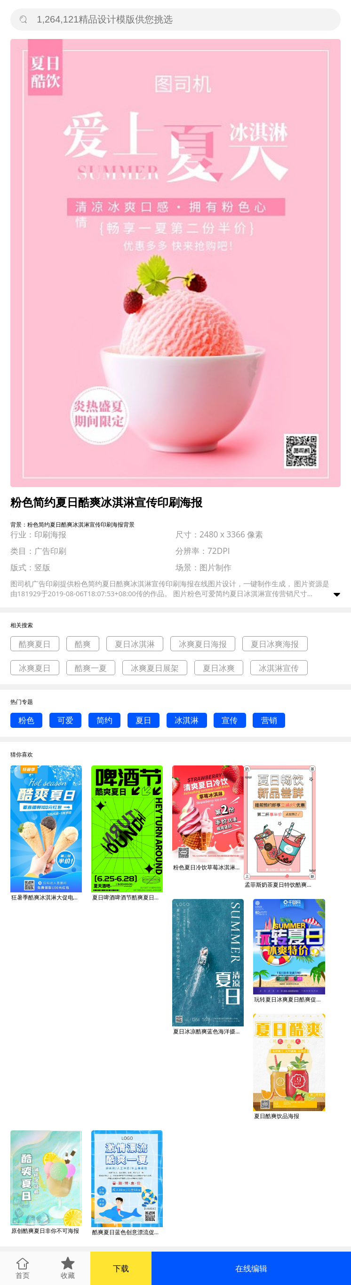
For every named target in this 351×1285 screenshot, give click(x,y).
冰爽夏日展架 (155, 667)
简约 (104, 720)
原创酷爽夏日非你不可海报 (45, 1231)
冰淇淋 (187, 720)
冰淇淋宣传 (279, 667)
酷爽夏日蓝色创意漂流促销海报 (127, 1232)
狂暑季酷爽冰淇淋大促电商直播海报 (46, 897)
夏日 (144, 720)
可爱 (65, 720)
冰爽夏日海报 (203, 644)
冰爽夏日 (35, 667)
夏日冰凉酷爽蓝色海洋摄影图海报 (208, 1031)
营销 (269, 720)
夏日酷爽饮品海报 (276, 1116)
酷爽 (83, 644)
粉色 (26, 720)
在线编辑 (251, 1268)
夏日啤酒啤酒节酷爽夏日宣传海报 (127, 897)
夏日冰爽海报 (275, 644)
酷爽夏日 (35, 644)
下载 (121, 1268)
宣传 (230, 720)
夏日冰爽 (219, 667)
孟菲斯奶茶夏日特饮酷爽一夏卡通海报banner (280, 885)
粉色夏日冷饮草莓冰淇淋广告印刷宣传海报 (208, 867)
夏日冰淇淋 (135, 644)
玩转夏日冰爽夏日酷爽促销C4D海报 (289, 999)
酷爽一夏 (91, 667)
